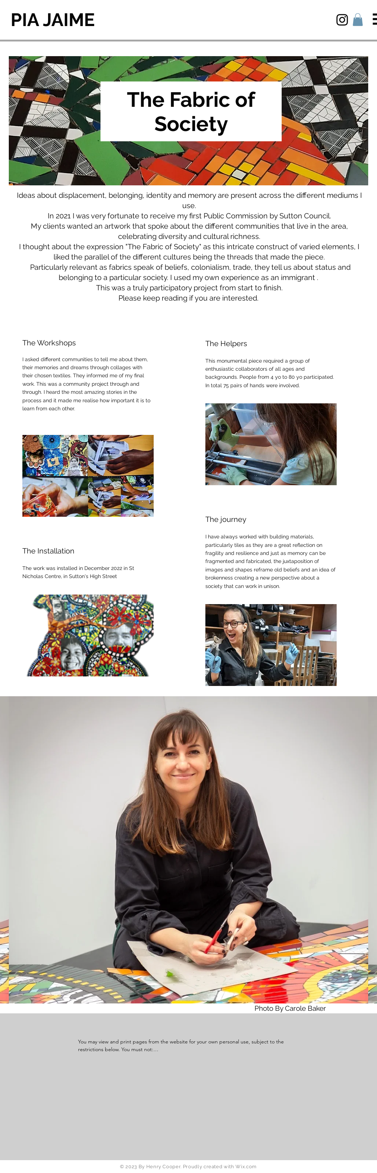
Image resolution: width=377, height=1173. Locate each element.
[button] (357, 19)
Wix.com (246, 1166)
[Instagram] (342, 20)
